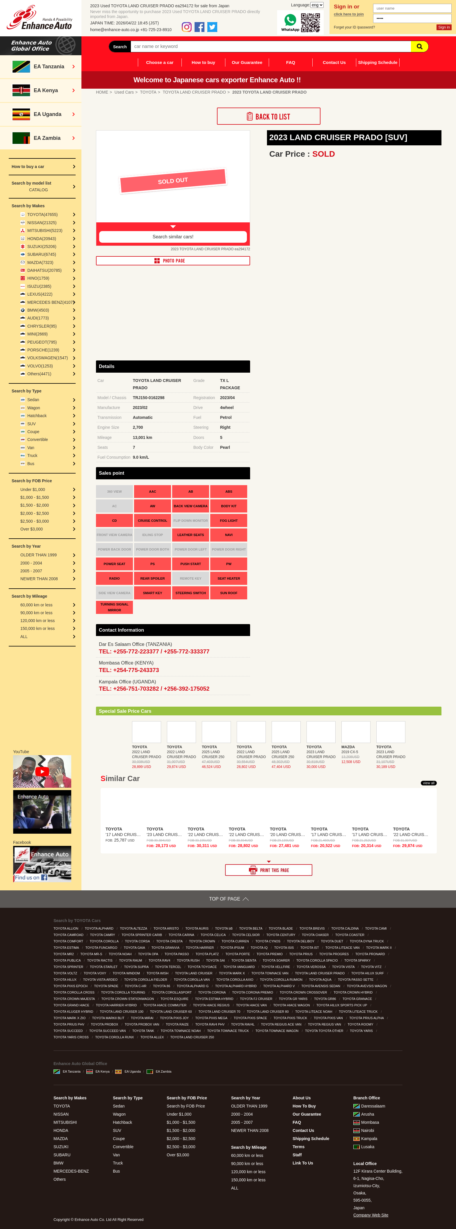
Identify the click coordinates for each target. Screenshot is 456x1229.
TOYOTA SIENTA (244, 960)
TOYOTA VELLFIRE (276, 967)
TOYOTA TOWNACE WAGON (277, 1030)
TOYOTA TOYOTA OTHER (324, 1030)
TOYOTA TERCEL (168, 967)
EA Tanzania (67, 1071)
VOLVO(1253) (40, 366)
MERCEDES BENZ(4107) (50, 302)
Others (60, 1179)
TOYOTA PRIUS (301, 954)
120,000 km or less (37, 620)
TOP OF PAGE (224, 898)
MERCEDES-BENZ (71, 1171)
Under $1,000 (32, 489)
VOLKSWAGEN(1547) (47, 358)
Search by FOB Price (186, 1106)
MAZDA (61, 1138)
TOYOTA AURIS (197, 928)
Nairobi (363, 1130)
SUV (31, 423)
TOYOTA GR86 (325, 999)
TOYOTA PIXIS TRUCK (291, 1018)
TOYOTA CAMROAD (69, 935)
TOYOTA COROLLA (104, 941)
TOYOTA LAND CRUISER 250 (192, 1037)
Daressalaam (369, 1106)
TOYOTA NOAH (121, 954)
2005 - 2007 (31, 571)
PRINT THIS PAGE (268, 870)
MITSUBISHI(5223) (45, 230)
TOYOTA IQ (259, 947)
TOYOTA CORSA (138, 941)
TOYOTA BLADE (281, 928)
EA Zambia (159, 1071)
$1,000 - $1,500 (34, 497)
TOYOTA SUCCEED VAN (108, 1030)
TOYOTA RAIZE (178, 1024)
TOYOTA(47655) (42, 214)
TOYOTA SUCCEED (69, 1030)
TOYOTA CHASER (316, 935)
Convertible (37, 439)
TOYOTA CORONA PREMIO (253, 992)
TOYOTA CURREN (236, 941)
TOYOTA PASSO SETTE (356, 979)
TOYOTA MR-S (92, 954)
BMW (58, 1163)
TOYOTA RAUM (131, 960)
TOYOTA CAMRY (103, 935)
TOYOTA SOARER (277, 960)
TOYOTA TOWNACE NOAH (181, 1030)
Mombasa (366, 1122)
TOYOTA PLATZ (207, 954)
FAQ (290, 62)
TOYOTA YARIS (362, 1030)
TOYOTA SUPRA (136, 967)
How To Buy (304, 1106)
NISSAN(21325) (41, 222)
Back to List (268, 116)
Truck (32, 455)
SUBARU (62, 1155)
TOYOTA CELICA (214, 935)
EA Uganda (128, 1071)
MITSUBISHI (65, 1122)
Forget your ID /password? (354, 27)
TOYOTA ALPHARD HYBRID (236, 986)
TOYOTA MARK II (379, 947)
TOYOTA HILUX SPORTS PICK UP (342, 1005)
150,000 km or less (37, 628)
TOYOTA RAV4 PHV (210, 1024)
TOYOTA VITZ (372, 967)
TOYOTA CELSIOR (246, 935)
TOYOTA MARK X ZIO (70, 1018)
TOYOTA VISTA (343, 967)
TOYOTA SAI (216, 960)
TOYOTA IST (310, 947)
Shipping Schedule (377, 62)
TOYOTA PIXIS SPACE (251, 1018)
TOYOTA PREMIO (270, 954)
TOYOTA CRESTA (170, 941)
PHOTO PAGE (173, 261)
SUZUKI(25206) (41, 246)
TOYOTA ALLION (66, 928)
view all (428, 783)
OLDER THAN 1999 (38, 555)
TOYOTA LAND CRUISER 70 (219, 1011)
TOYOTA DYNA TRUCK (367, 941)
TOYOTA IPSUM (232, 947)
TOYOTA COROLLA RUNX (115, 1037)
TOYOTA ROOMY (361, 1024)
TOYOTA (62, 1106)
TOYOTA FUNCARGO (102, 947)
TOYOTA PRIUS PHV (69, 1024)
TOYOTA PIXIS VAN (329, 1018)
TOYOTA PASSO (177, 954)
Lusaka (363, 1146)
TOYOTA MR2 (64, 954)
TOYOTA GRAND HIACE (72, 1005)
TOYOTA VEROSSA (311, 967)
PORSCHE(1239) (43, 350)
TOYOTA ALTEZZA (134, 928)
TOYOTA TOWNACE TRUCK (228, 1030)
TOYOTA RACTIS (100, 960)
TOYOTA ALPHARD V (279, 986)
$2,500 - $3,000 (34, 521)
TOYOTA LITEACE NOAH (314, 1011)
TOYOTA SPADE (106, 986)
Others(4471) (39, 373)
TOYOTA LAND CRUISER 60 (171, 1011)
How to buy (203, 62)
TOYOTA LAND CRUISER (194, 973)
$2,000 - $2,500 (34, 513)
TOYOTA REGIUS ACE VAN (281, 1024)
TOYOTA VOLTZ (66, 973)
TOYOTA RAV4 (160, 960)
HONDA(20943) (41, 238)
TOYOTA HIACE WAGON (292, 1005)
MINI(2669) (37, 334)
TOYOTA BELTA (251, 928)
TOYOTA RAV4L (243, 1024)
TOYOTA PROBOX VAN (142, 1024)
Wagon (33, 408)
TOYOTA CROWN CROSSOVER (304, 992)
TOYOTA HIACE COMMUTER (165, 1005)
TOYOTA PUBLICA (67, 960)
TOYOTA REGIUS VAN (325, 1024)
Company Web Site (370, 1215)
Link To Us (303, 1163)
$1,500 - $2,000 (34, 505)
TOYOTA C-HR (136, 986)
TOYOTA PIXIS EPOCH (71, 986)
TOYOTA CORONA (212, 992)
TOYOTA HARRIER (200, 947)
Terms (298, 1146)
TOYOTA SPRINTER (69, 967)
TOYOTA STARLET (104, 967)
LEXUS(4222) (39, 294)
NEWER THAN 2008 (39, 578)
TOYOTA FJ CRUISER (256, 999)
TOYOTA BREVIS (313, 928)
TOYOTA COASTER (350, 935)
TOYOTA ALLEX (152, 1037)
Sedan (33, 399)
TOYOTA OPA (148, 954)
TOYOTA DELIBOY (301, 941)
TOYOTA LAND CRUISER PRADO (320, 973)
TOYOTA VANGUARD (239, 967)
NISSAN (61, 1114)
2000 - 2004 (31, 563)
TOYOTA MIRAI (142, 1018)
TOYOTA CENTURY (281, 935)
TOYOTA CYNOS (268, 941)
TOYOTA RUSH (188, 960)
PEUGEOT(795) (42, 342)
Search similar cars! (173, 236)
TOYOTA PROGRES (334, 954)
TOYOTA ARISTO (167, 928)
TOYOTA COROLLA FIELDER (146, 979)
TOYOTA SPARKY (357, 960)
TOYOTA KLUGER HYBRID (74, 1011)
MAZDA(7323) (40, 262)
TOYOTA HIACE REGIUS (212, 1005)
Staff (297, 1155)
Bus (30, 463)
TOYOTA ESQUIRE (175, 999)
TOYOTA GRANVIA (166, 947)
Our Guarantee (247, 62)
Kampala (365, 1138)
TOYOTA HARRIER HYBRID (117, 1005)
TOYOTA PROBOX (105, 1024)
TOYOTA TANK (143, 1030)
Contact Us (334, 62)
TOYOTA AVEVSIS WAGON (367, 986)
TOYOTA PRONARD (370, 954)
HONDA (61, 1130)
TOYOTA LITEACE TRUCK (358, 1011)
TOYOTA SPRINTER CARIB (142, 935)
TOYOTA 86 (162, 986)
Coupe (33, 431)
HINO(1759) (38, 278)
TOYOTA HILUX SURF (368, 973)
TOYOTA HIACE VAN (252, 1005)
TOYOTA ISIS (284, 947)
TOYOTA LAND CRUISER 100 (122, 1011)
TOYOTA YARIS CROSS (72, 1037)
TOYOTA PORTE (238, 954)
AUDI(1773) (38, 318)
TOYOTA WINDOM (127, 973)
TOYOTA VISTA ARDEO (101, 979)
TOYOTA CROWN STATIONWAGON (128, 999)
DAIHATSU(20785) (44, 270)
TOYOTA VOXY (95, 973)
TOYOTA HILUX (65, 979)
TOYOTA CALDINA (345, 928)
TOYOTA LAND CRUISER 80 (268, 1011)
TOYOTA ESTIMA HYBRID (214, 999)
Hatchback (37, 415)
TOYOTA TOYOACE (203, 967)
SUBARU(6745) (41, 254)
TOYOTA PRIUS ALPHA (366, 1018)
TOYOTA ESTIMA (67, 947)
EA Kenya (98, 1071)
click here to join (349, 14)
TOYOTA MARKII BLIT (108, 1018)
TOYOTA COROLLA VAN (192, 979)
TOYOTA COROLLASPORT (172, 992)
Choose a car (159, 62)
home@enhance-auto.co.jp (114, 29)
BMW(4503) (38, 310)
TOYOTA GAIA (135, 947)
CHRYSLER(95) (42, 326)
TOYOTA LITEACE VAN (342, 947)
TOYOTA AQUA (320, 979)
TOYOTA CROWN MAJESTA (75, 999)
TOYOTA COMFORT (69, 941)
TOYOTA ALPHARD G (193, 986)
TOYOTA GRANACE (358, 999)
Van (30, 447)
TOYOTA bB (224, 928)
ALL (24, 636)
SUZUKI (61, 1146)
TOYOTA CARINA (182, 935)
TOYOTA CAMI (376, 928)
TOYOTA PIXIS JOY (175, 1018)
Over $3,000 (31, 529)
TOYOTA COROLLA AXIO (235, 979)
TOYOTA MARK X (232, 973)
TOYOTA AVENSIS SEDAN (321, 986)
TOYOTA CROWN (202, 941)
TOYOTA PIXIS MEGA (211, 1018)
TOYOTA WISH (158, 973)
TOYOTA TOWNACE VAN (270, 973)
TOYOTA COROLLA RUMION (281, 979)
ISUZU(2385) (39, 286)
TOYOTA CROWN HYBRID (353, 992)
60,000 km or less (36, 605)
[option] (173, 188)
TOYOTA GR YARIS (293, 999)
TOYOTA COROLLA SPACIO (317, 960)
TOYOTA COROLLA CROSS (74, 992)
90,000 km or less (36, 612)
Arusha (363, 1114)
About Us (302, 1098)
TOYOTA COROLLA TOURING (123, 992)
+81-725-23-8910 (156, 29)
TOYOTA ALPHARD (99, 928)
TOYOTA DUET (332, 941)
